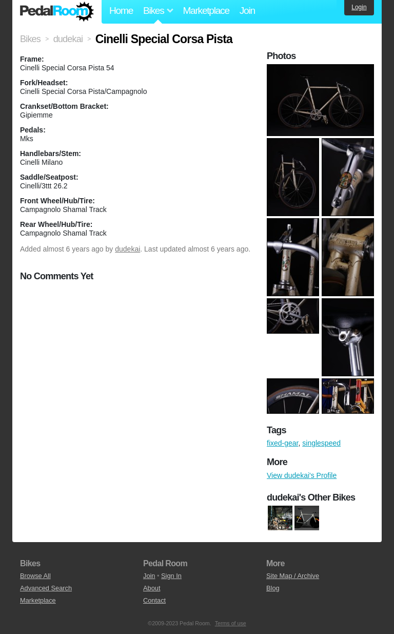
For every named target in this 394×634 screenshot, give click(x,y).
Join (247, 10)
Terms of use (230, 623)
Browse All (35, 576)
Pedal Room (57, 12)
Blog (273, 588)
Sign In (171, 576)
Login (358, 7)
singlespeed (321, 443)
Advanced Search (46, 588)
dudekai (127, 249)
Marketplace (206, 10)
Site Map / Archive (292, 576)
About (151, 588)
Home (121, 10)
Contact (154, 600)
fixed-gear (282, 443)
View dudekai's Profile (302, 475)
